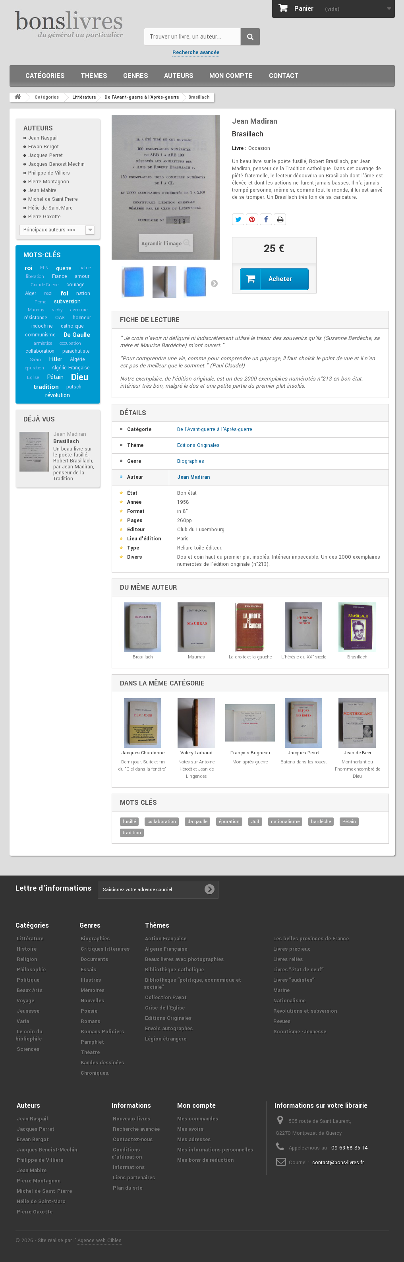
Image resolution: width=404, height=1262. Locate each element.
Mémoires (92, 990)
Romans (90, 1021)
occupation (70, 343)
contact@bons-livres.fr (338, 1162)
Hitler (55, 359)
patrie (85, 267)
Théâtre (90, 1052)
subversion (67, 301)
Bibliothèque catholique (174, 969)
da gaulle (197, 821)
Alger (30, 293)
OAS (60, 317)
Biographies (190, 461)
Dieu (79, 377)
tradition (45, 386)
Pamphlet (92, 1042)
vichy (57, 310)
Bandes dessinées (102, 1062)
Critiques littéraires (105, 949)
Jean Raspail (43, 138)
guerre (64, 268)
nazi (48, 293)
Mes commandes (197, 1118)
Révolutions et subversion (305, 1011)
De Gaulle (77, 334)
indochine (42, 326)
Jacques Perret (45, 155)
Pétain (55, 377)
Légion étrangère (165, 1039)
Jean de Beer (357, 752)
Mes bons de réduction (205, 1160)
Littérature (30, 938)
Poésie (89, 1011)
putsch (73, 386)
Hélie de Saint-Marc (50, 208)
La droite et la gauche (250, 657)
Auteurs (178, 75)
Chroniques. (95, 1073)
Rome (40, 302)
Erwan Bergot (43, 146)
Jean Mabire (42, 190)
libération (35, 276)
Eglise (33, 377)
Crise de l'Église (165, 1008)
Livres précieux (291, 949)
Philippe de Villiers (49, 173)
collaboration (39, 351)
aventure (78, 310)
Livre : (239, 148)
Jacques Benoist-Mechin (56, 164)
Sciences (28, 1049)
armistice (43, 343)
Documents (94, 959)
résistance (35, 317)
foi (64, 293)
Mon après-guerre (250, 762)
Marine (281, 990)
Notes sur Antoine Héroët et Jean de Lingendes (196, 769)
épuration (34, 368)
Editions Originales (198, 445)
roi (28, 268)
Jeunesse (28, 1011)
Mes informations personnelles (215, 1149)
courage (75, 284)
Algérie (77, 359)
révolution (57, 395)
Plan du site (127, 1188)
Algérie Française (71, 367)
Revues (281, 1021)
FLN (44, 267)
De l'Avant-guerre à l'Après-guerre (214, 429)
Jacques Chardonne (142, 752)
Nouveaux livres (131, 1118)
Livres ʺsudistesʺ (293, 980)
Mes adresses (194, 1139)
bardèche (321, 821)
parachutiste (76, 351)
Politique (28, 980)
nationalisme (285, 821)
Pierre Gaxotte (44, 216)
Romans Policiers (102, 1031)
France (59, 276)
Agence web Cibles (99, 1240)
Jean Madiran (69, 434)
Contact (284, 75)
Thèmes (94, 75)
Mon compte (231, 75)
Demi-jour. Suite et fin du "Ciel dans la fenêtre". (143, 766)
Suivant (214, 283)
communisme (40, 334)
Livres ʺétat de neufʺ (298, 969)
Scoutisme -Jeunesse (299, 1031)
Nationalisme (289, 1000)
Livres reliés (288, 959)
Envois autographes (169, 1028)
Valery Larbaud (196, 752)
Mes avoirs (190, 1129)
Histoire (27, 949)
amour (82, 276)
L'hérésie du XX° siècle (303, 657)
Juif (255, 821)
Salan (35, 359)
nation (83, 293)
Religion (27, 959)
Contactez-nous (133, 1139)
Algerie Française (166, 949)
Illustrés (91, 980)
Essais (88, 969)
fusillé (129, 821)
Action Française (165, 938)
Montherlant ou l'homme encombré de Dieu (357, 769)
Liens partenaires (134, 1177)
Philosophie (31, 969)
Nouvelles (92, 1000)
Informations (129, 1167)
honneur (82, 317)
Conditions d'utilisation (127, 1153)
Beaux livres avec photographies (184, 959)
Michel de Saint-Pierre (53, 199)
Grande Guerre (44, 285)
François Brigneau (250, 752)
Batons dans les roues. (303, 762)
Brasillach (66, 441)
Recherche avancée (195, 52)
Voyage (25, 1000)
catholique (72, 326)
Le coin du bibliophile (28, 1035)
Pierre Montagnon (48, 181)
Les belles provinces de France (311, 938)
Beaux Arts (30, 990)
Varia (23, 1021)
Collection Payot (166, 997)
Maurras (36, 310)
